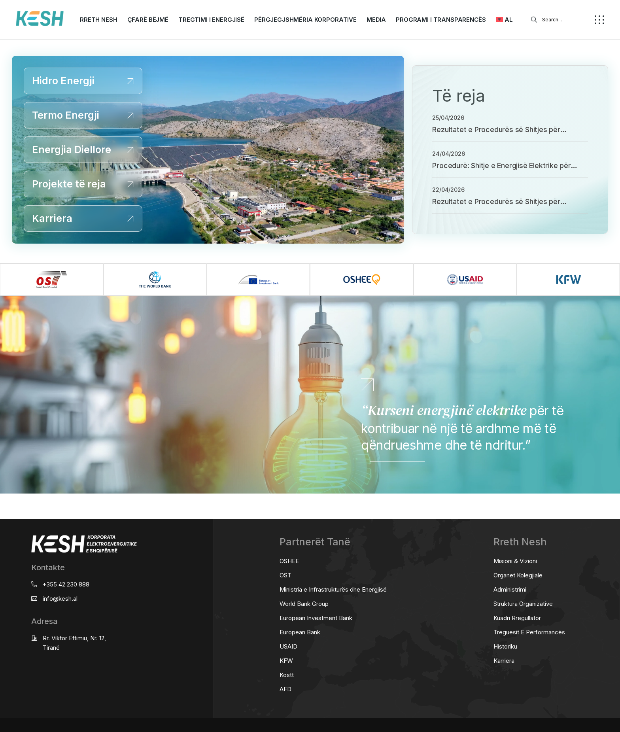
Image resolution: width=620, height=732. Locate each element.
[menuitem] (504, 20)
